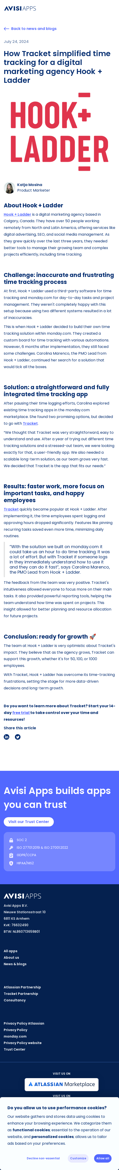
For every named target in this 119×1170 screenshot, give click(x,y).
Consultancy (15, 1000)
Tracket (30, 423)
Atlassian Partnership (22, 987)
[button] (115, 8)
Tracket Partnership (21, 993)
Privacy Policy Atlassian (24, 1023)
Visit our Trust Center (28, 821)
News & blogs (15, 964)
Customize (78, 1158)
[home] (55, 8)
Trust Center (14, 1049)
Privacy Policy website (23, 1043)
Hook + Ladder (17, 214)
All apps (10, 951)
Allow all (102, 1158)
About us (11, 957)
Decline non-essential (43, 1158)
